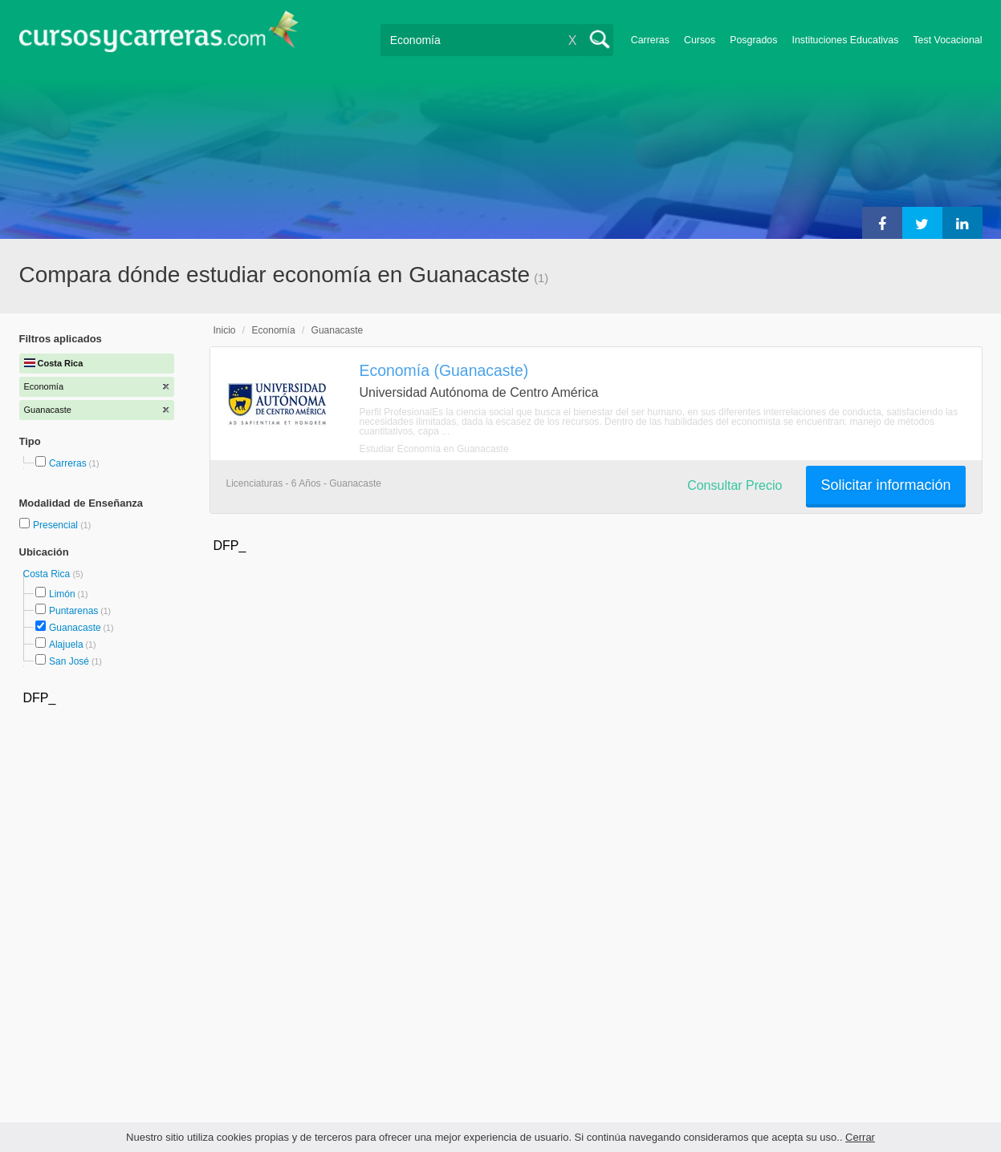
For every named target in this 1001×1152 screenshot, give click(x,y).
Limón (62, 594)
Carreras (650, 40)
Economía (273, 330)
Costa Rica (48, 574)
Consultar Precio (734, 485)
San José (69, 661)
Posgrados (753, 40)
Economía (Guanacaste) (444, 370)
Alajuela (66, 644)
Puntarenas (73, 610)
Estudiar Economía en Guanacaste (434, 449)
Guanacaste (75, 627)
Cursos (699, 40)
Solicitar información (885, 485)
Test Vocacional (947, 40)
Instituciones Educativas (844, 40)
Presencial (56, 525)
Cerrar (860, 1137)
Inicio (225, 330)
